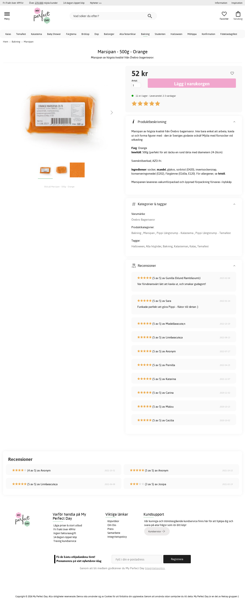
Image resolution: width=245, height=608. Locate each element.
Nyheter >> (96, 2)
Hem (5, 41)
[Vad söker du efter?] (113, 16)
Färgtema (71, 33)
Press (110, 529)
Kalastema (36, 33)
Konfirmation (208, 33)
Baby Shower (54, 33)
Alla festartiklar (128, 33)
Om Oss (111, 525)
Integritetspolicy (117, 536)
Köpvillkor (113, 521)
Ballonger (109, 33)
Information (221, 2)
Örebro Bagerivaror (143, 219)
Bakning (145, 33)
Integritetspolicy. (155, 568)
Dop (96, 33)
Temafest (21, 33)
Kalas (8, 33)
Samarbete (113, 533)
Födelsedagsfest (228, 33)
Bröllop (85, 33)
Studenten (160, 33)
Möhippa (192, 33)
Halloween (176, 33)
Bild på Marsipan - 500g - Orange (59, 186)
